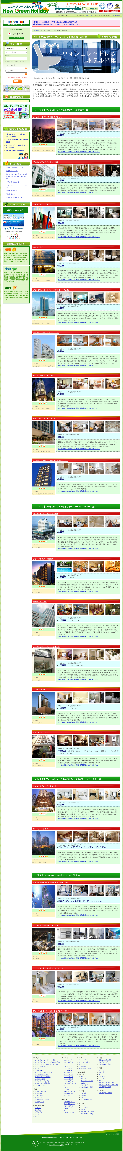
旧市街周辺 (82, 1066)
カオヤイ (83, 1097)
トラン (101, 1080)
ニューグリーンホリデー (56, 1145)
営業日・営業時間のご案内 (14, 167)
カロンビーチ (68, 1060)
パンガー (101, 1078)
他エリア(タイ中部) (87, 1099)
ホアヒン (38, 1108)
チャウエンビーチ (69, 1102)
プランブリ (38, 1112)
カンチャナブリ (103, 1062)
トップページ (35, 30)
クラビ (101, 1074)
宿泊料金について (12, 191)
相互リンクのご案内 (76, 1137)
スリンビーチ (68, 1072)
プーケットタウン (69, 1091)
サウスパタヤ (39, 1093)
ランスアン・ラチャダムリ (43, 1072)
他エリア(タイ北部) (87, 1087)
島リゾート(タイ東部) (87, 1111)
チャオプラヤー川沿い (42, 1075)
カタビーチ (67, 1064)
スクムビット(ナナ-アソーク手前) (45, 1060)
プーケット (102, 1070)
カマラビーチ (68, 1066)
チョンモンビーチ (69, 1104)
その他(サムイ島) (69, 1112)
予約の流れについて (12, 182)
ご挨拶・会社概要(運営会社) (49, 1137)
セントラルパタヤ (40, 1091)
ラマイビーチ (68, 1110)
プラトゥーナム (40, 1070)
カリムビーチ (68, 1068)
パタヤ (83, 1105)
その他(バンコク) (40, 1085)
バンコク (83, 1093)
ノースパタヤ (39, 1095)
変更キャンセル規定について (15, 197)
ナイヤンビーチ (68, 1079)
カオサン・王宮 (40, 1079)
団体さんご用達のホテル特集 (15, 150)
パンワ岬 (66, 1089)
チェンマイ (84, 1076)
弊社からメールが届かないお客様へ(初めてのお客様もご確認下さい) (16, 176)
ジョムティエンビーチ (42, 1100)
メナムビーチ (68, 1108)
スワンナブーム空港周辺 (42, 1083)
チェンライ (84, 1079)
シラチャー (84, 1107)
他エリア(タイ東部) (87, 1114)
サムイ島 (101, 1072)
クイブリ (38, 1114)
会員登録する (116, 16)
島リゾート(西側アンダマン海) (108, 1085)
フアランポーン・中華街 (42, 1077)
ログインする (90, 16)
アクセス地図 (64, 1137)
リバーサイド (83, 1064)
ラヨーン (83, 1109)
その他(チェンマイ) (85, 1068)
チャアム (38, 1110)
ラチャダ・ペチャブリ (42, 1081)
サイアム (38, 1068)
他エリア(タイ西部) (105, 1064)
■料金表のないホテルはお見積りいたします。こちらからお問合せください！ (57, 24)
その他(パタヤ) (39, 1102)
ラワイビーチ (68, 1096)
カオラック (102, 1076)
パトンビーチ (68, 1087)
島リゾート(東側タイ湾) (106, 1082)
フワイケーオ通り (84, 1062)
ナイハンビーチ (68, 1077)
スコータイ (84, 1085)
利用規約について (12, 171)
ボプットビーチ (68, 1106)
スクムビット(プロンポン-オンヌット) (47, 1064)
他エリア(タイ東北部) (105, 1093)
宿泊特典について (12, 194)
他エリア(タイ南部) (105, 1087)
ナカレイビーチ (68, 1081)
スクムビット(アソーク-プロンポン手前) (47, 1062)
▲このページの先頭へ (113, 1134)
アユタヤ (83, 1095)
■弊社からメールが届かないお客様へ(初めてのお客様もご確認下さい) (55, 22)
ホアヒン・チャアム (105, 1060)
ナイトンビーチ (68, 1075)
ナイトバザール (83, 1060)
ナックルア (38, 1097)
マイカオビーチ (68, 1093)
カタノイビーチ (68, 1062)
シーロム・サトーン (41, 1066)
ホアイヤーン (39, 1116)
